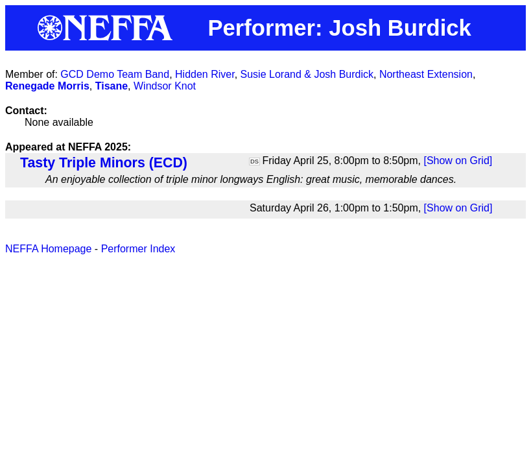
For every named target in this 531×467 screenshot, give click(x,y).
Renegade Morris (47, 85)
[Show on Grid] (457, 160)
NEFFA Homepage (48, 248)
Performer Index (138, 248)
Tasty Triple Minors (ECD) (103, 163)
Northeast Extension (426, 74)
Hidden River (205, 74)
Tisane (111, 85)
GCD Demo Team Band (114, 74)
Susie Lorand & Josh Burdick (307, 74)
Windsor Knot (165, 85)
